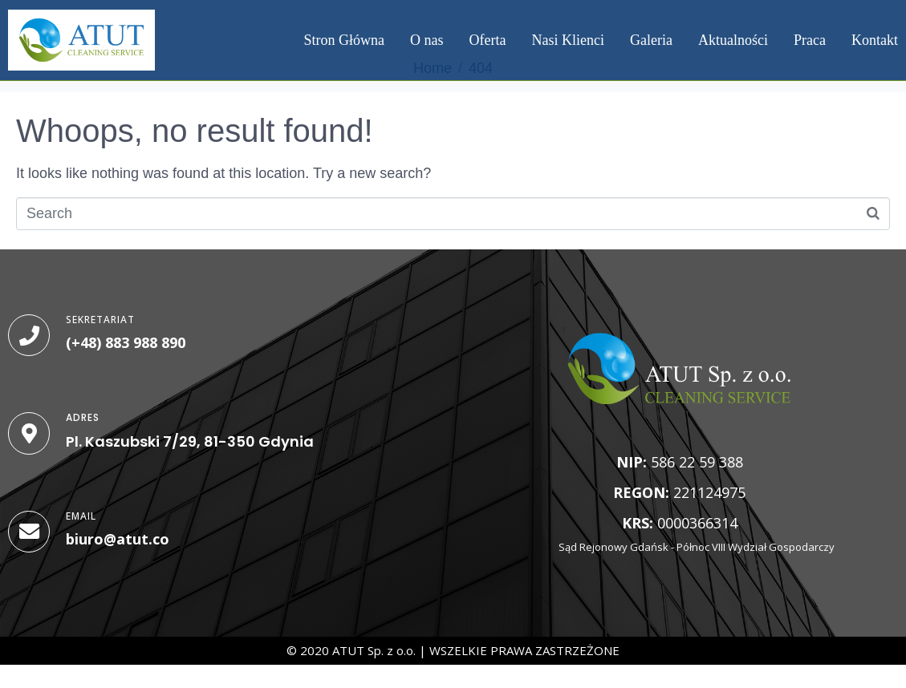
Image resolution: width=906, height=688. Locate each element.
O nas (427, 40)
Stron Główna (344, 40)
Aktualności (733, 40)
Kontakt (874, 40)
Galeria (651, 40)
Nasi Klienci (568, 40)
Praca (810, 40)
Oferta (487, 40)
